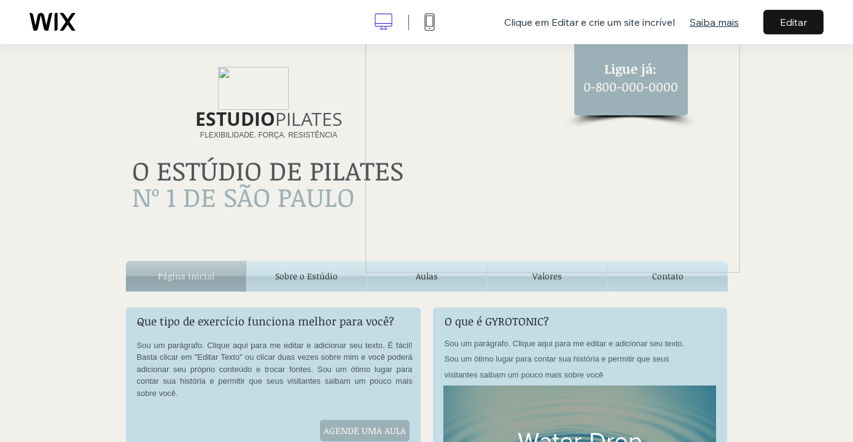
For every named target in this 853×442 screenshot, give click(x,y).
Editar (793, 22)
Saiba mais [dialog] (714, 22)
